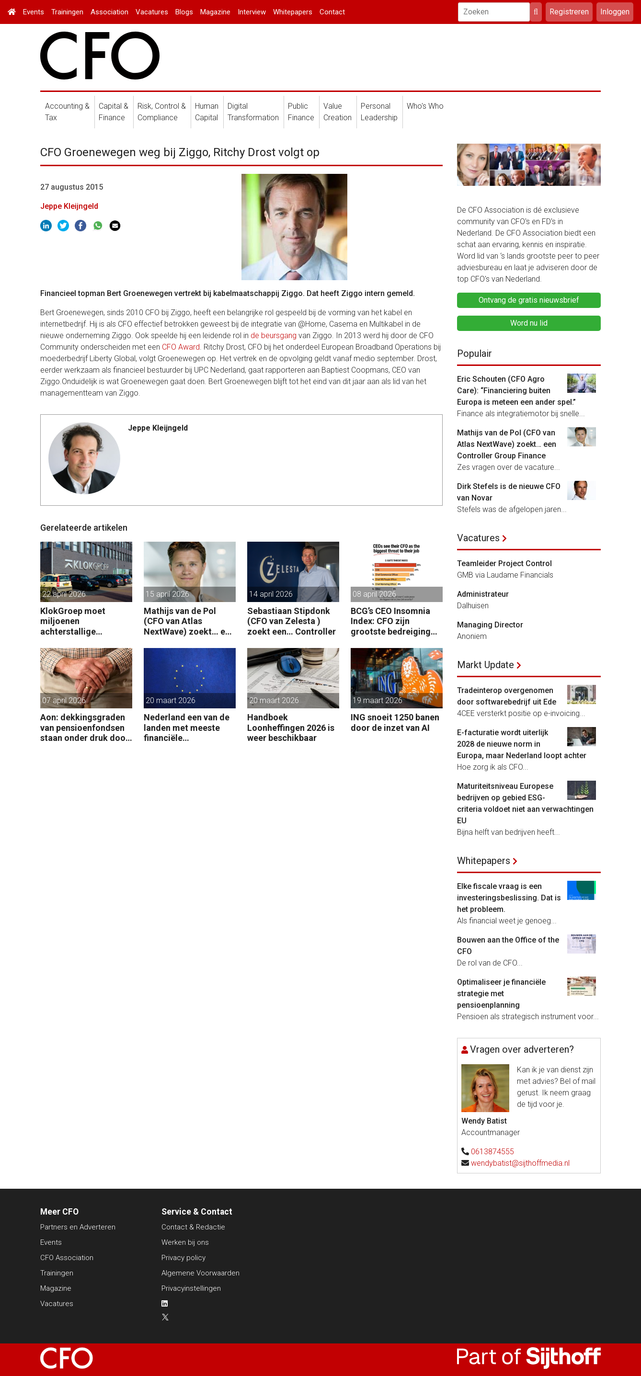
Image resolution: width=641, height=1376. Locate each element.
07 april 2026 (64, 700)
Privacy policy (183, 1257)
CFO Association (66, 1257)
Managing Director (490, 624)
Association (109, 12)
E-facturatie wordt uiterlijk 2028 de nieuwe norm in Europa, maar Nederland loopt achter (521, 744)
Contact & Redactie (193, 1227)
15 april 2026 (167, 594)
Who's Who (425, 106)
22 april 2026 (64, 594)
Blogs (184, 12)
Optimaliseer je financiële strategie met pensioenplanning (501, 994)
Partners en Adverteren (77, 1227)
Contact (332, 12)
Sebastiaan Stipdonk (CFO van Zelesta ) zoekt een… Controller (291, 621)
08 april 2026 (374, 594)
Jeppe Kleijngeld (69, 206)
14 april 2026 (271, 594)
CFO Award (181, 347)
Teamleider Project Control (504, 563)
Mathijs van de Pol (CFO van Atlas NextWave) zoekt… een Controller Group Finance (189, 621)
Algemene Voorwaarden (200, 1273)
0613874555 (492, 1151)
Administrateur (483, 594)
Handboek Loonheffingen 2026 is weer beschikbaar (290, 727)
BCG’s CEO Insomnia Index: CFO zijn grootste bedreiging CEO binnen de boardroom (391, 621)
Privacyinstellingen (191, 1288)
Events (33, 12)
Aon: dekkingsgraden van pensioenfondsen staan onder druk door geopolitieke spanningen (84, 727)
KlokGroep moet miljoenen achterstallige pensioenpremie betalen (72, 621)
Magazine (215, 12)
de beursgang (274, 335)
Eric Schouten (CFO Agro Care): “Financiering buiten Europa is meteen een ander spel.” (516, 391)
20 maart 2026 (170, 700)
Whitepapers (292, 12)
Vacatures (152, 12)
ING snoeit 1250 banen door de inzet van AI (395, 722)
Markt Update (485, 665)
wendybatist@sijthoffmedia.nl (520, 1163)
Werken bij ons (185, 1242)
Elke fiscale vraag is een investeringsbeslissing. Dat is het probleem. (509, 898)
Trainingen (67, 12)
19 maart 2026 (377, 700)
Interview (252, 12)
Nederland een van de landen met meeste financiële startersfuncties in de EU (186, 727)
